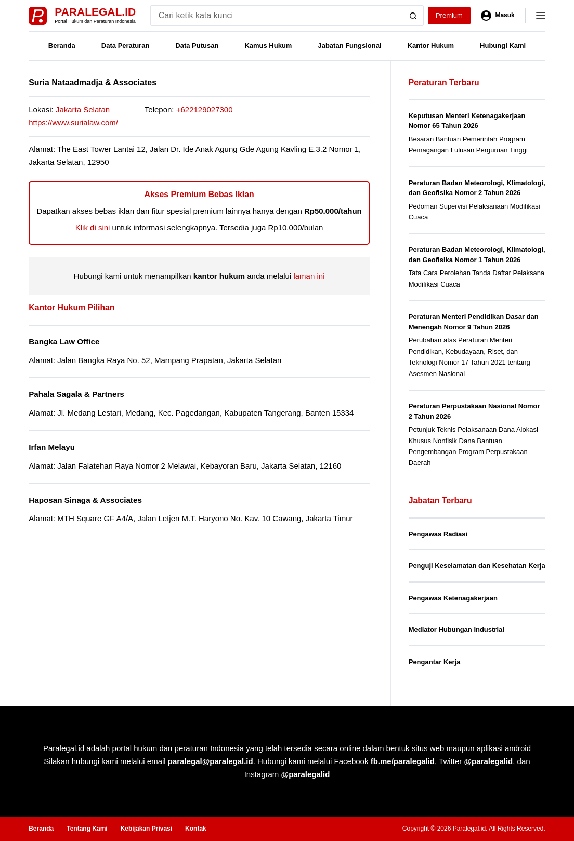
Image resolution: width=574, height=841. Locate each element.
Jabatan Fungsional (349, 45)
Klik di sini (92, 227)
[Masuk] (498, 15)
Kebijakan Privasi (146, 828)
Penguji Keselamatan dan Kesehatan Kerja (477, 566)
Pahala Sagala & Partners (76, 394)
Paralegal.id (95, 12)
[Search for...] (276, 15)
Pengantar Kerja (435, 662)
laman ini (308, 275)
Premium (449, 15)
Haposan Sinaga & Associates (85, 500)
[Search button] (413, 15)
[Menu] (540, 15)
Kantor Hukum (431, 45)
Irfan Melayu (52, 447)
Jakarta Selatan (83, 109)
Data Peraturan (125, 45)
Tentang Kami (87, 828)
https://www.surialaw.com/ (73, 122)
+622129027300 (204, 109)
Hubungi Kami (503, 45)
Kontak (195, 828)
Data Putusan (196, 45)
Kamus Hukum (268, 45)
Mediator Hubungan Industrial (456, 629)
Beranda (61, 45)
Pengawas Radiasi (438, 534)
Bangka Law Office (64, 341)
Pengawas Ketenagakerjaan (453, 598)
